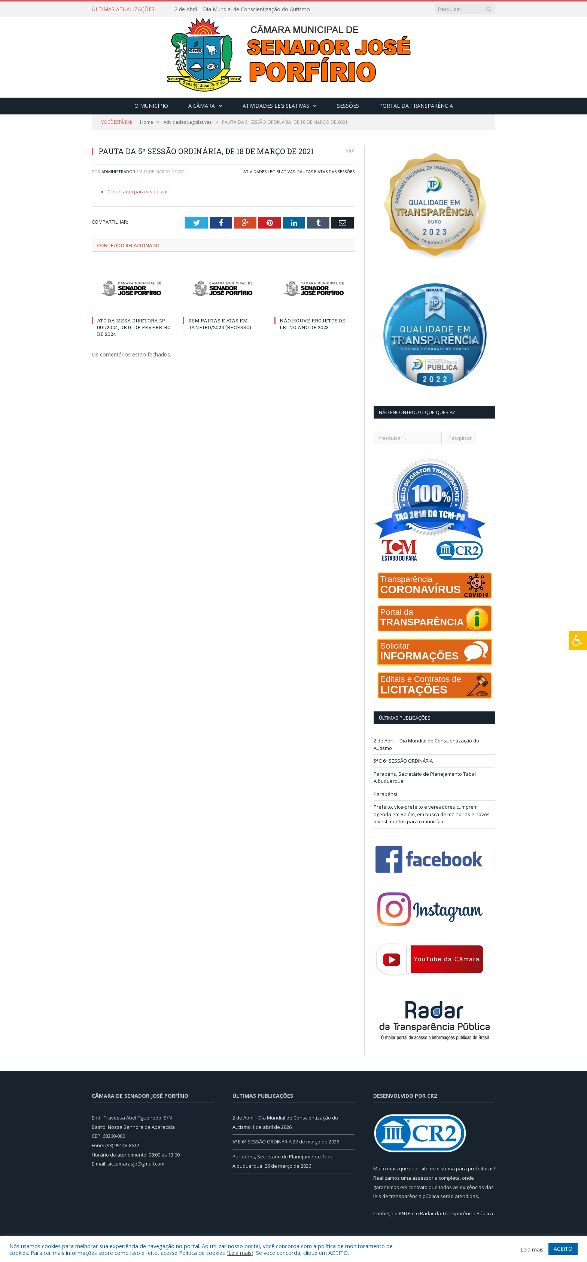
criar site (419, 1168)
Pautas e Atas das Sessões (326, 171)
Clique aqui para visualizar (137, 191)
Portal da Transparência (416, 105)
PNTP (405, 1213)
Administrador (118, 171)
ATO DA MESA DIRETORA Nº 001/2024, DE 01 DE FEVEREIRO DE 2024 (134, 327)
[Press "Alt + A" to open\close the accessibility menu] (578, 640)
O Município (151, 105)
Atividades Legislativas (276, 105)
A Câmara (201, 105)
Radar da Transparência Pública (456, 1213)
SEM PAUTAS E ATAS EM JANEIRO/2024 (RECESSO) (219, 324)
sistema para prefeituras (465, 1168)
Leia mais (240, 1252)
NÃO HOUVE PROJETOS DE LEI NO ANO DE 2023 (313, 324)
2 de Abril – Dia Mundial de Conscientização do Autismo (242, 9)
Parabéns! (385, 794)
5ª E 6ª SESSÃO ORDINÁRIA (403, 760)
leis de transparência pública (406, 1196)
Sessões (348, 105)
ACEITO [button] (563, 1248)
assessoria (425, 1177)
